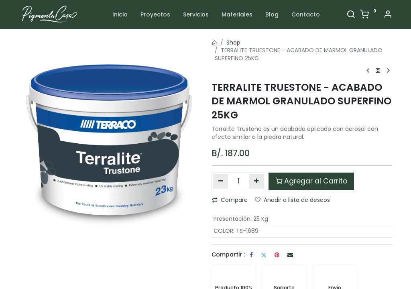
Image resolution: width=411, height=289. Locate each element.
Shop (233, 43)
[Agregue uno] (256, 181)
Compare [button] (230, 200)
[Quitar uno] (220, 181)
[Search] (350, 15)
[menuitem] (120, 15)
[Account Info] (387, 15)
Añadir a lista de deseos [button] (292, 200)
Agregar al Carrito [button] (311, 181)
